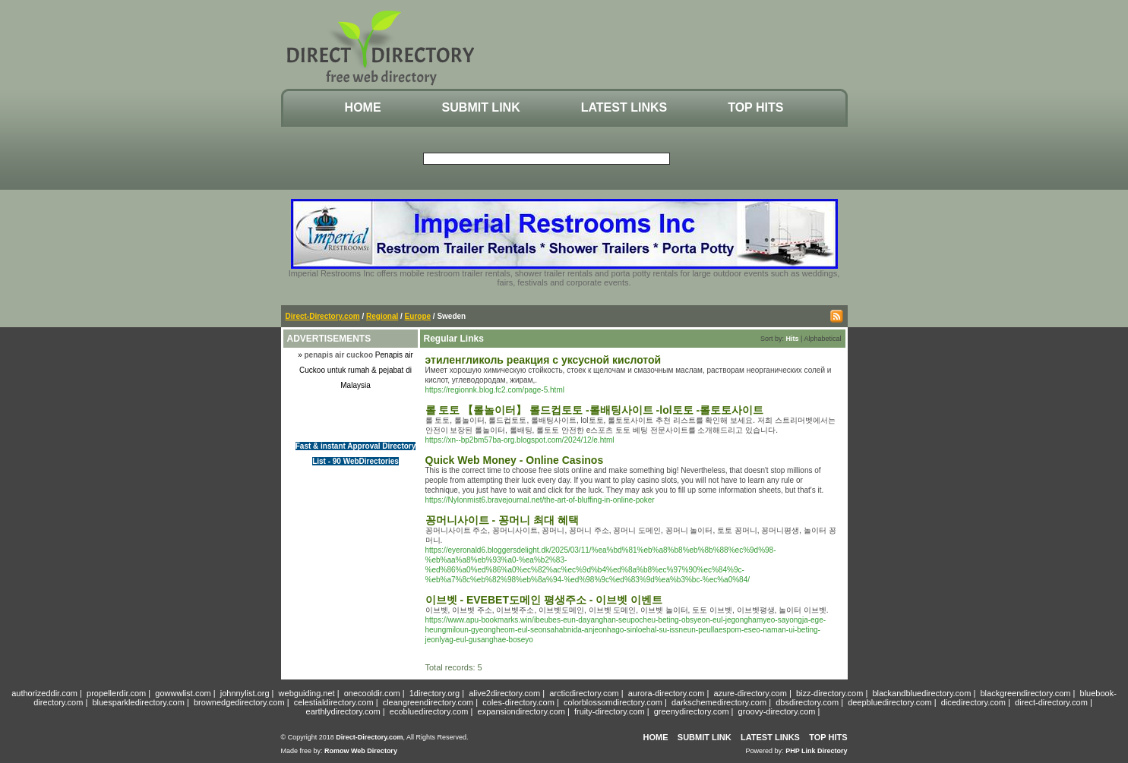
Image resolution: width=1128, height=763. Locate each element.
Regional (382, 316)
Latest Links (624, 107)
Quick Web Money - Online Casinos (514, 460)
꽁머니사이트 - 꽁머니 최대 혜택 (502, 520)
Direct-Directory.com (323, 316)
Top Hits (755, 107)
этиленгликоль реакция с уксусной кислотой (543, 360)
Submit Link (481, 107)
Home (363, 107)
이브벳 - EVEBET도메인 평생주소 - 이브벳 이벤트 (544, 600)
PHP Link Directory (816, 751)
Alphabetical (822, 338)
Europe (418, 316)
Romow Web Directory (360, 751)
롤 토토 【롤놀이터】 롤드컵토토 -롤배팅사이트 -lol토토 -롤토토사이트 (594, 410)
